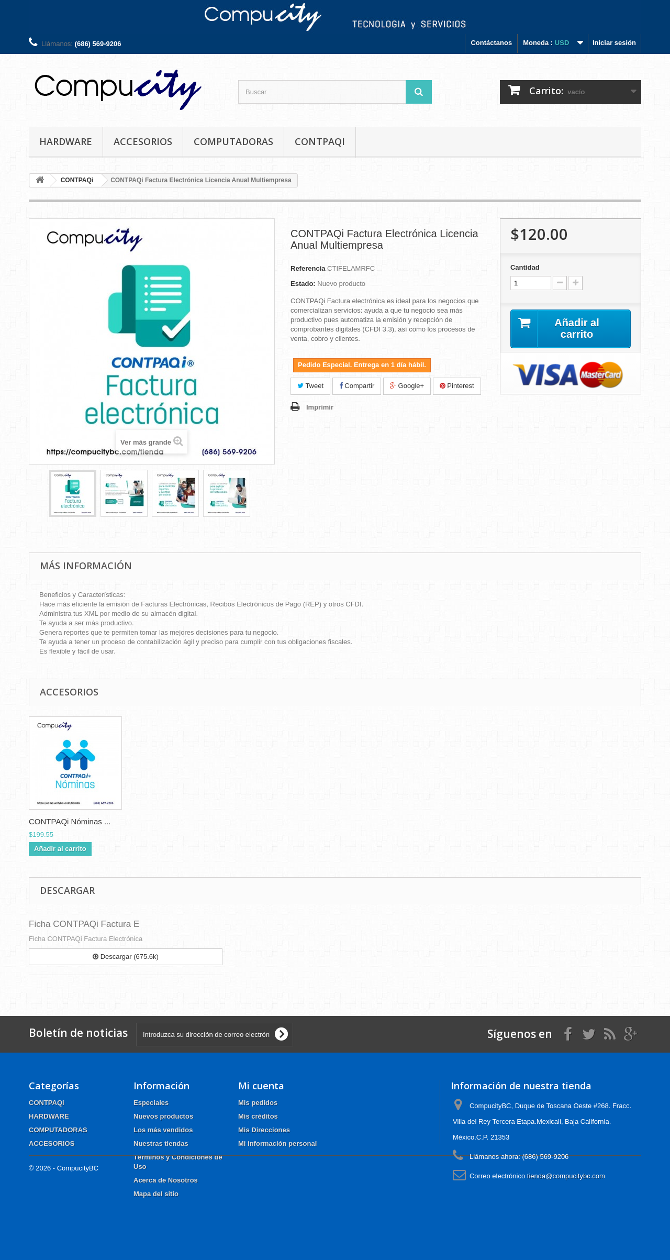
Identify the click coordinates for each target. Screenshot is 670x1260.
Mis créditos (258, 1116)
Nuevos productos (163, 1116)
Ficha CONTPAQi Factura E (84, 924)
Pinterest (457, 386)
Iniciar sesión (614, 43)
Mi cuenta (261, 1085)
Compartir (357, 386)
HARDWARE (65, 141)
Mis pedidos (257, 1103)
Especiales (151, 1103)
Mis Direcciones (264, 1130)
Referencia (308, 268)
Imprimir (319, 407)
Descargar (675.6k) (126, 956)
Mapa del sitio (155, 1194)
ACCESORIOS (143, 141)
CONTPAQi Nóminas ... (173, 821)
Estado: (303, 284)
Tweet (310, 386)
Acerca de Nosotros (165, 1180)
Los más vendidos (163, 1130)
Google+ (407, 386)
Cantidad (525, 267)
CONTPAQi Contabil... (67, 821)
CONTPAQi (320, 141)
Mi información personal (277, 1143)
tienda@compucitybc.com (566, 1176)
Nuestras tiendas (160, 1143)
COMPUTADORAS (233, 141)
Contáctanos (491, 43)
